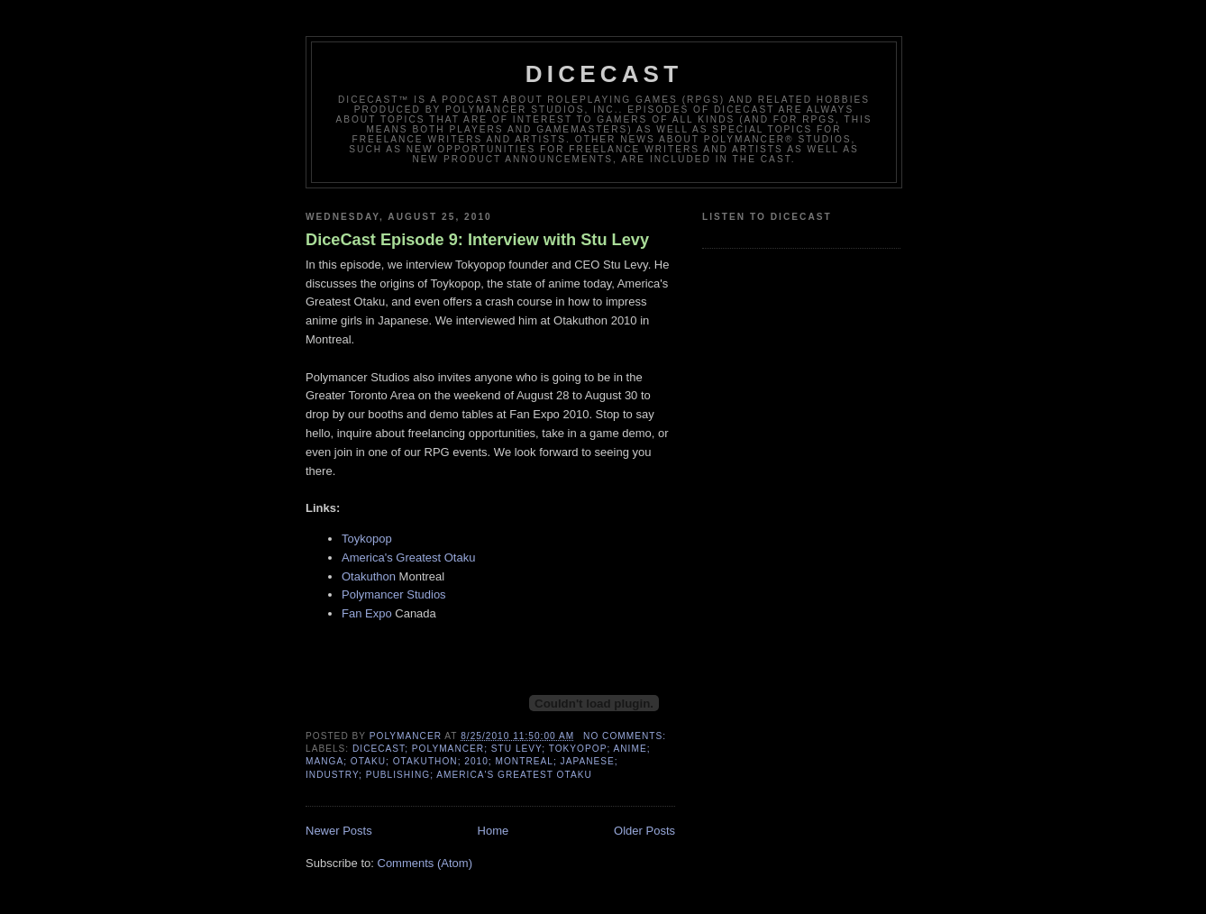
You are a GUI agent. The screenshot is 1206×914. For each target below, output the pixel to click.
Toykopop (367, 538)
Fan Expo (367, 613)
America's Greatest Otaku (408, 557)
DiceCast (604, 73)
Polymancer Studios (394, 594)
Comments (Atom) (425, 863)
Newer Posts (339, 830)
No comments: (626, 736)
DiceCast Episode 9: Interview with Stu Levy (477, 240)
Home (493, 830)
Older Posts (644, 830)
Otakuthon (369, 576)
